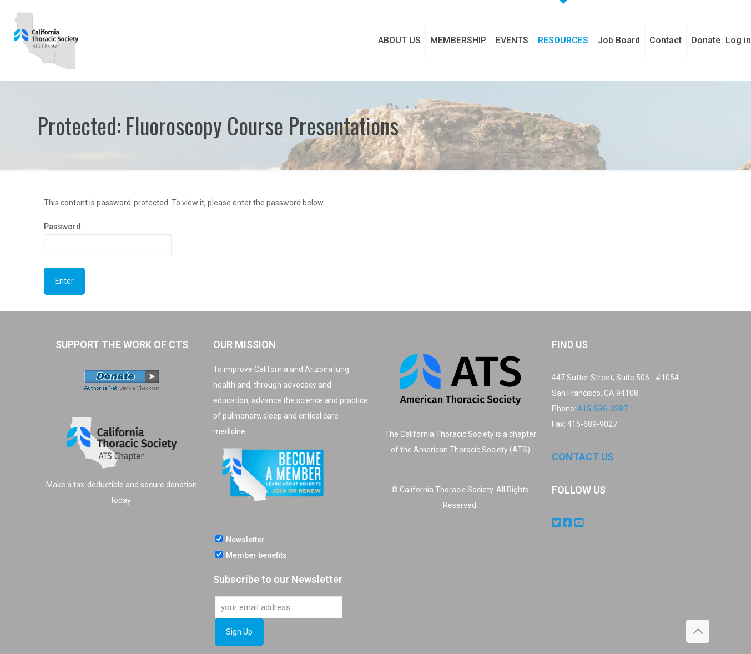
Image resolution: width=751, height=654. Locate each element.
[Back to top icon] (697, 631)
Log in (738, 40)
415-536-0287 (603, 408)
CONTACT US (582, 456)
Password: (108, 239)
